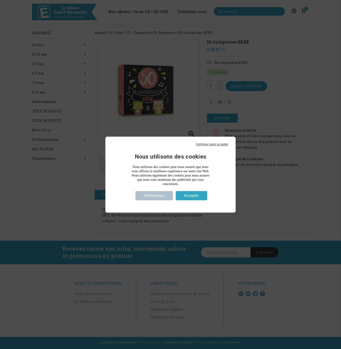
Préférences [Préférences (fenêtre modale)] (154, 195)
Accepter (191, 195)
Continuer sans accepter (212, 144)
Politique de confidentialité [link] (170, 204)
